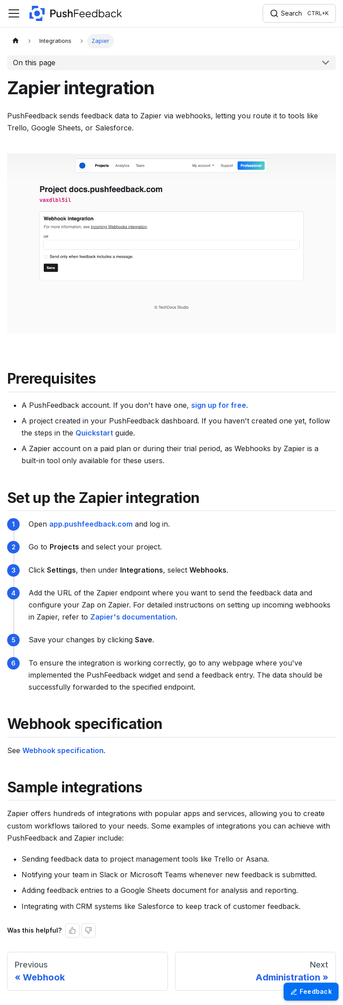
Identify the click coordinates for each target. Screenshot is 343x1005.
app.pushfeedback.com (91, 523)
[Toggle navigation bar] (14, 13)
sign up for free (218, 405)
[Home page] (15, 41)
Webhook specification (63, 750)
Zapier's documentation (133, 616)
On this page (34, 62)
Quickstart (94, 432)
